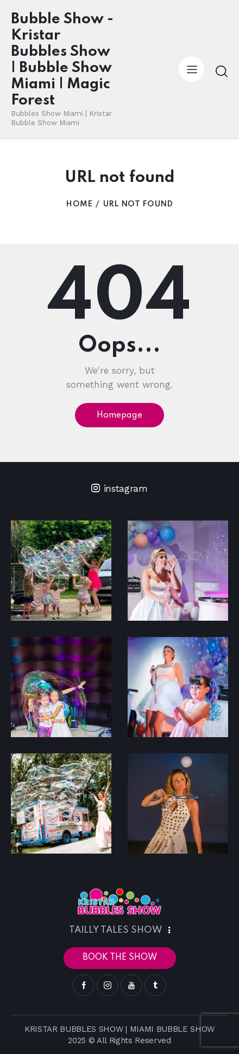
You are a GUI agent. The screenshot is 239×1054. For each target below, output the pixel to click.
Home (79, 204)
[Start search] (221, 71)
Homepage (119, 415)
